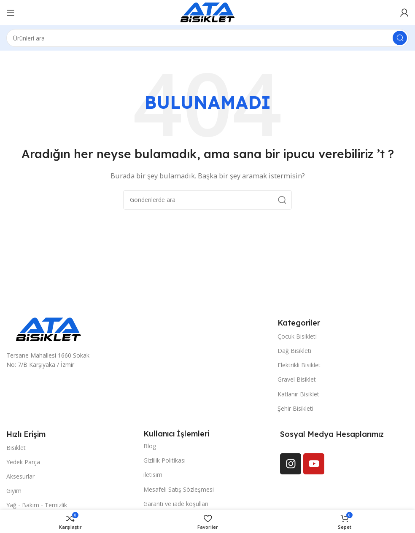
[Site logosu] (207, 12)
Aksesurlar (20, 476)
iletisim (152, 475)
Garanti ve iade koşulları (175, 504)
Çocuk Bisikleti (297, 336)
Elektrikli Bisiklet (299, 365)
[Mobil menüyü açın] (10, 12)
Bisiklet (16, 448)
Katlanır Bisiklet (298, 394)
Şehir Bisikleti (295, 408)
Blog (149, 446)
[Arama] (207, 38)
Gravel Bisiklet (297, 379)
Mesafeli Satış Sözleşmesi (178, 489)
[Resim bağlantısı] (48, 329)
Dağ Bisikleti (294, 351)
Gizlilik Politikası (164, 460)
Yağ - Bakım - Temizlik (36, 505)
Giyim (14, 491)
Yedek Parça (23, 462)
